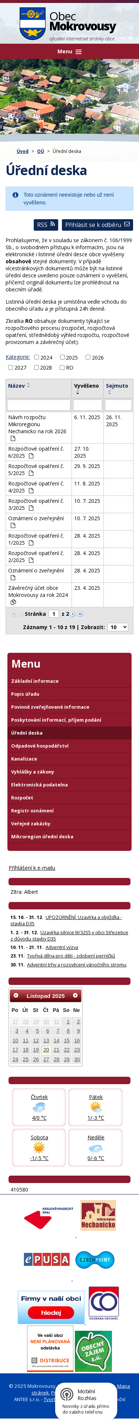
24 (15, 1059)
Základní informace (35, 681)
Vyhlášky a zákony (32, 772)
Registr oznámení (32, 811)
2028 (46, 367)
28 (26, 1022)
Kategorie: (18, 356)
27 (15, 1022)
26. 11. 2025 (114, 421)
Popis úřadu (25, 694)
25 (26, 1059)
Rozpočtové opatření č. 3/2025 (36, 504)
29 (36, 1022)
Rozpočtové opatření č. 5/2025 (36, 469)
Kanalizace (24, 759)
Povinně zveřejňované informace (50, 707)
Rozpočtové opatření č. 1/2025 (36, 539)
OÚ (40, 151)
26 (36, 1059)
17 (15, 1050)
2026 (98, 357)
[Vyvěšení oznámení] (88, 405)
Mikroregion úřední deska (42, 836)
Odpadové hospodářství (40, 746)
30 (46, 1022)
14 (56, 1040)
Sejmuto (117, 385)
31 (56, 1022)
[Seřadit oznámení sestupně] (29, 386)
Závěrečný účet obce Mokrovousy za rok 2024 (38, 594)
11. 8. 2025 (87, 483)
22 (66, 1050)
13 (46, 1040)
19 (36, 1050)
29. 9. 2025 (87, 466)
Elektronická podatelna (39, 785)
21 (56, 1050)
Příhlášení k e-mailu (32, 867)
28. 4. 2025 (87, 535)
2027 (20, 367)
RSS (46, 225)
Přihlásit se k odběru (97, 225)
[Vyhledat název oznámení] (38, 405)
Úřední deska (27, 733)
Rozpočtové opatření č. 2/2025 (36, 556)
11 (26, 1040)
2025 (72, 357)
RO (69, 367)
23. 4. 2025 (87, 587)
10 (15, 1040)
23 (77, 1050)
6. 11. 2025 (87, 417)
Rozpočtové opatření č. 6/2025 (36, 452)
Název (16, 385)
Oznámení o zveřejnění (36, 521)
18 (26, 1050)
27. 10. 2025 (82, 452)
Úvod (23, 151)
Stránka (35, 613)
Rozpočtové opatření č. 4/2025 (36, 487)
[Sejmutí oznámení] (118, 405)
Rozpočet (22, 798)
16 (77, 1040)
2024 (46, 357)
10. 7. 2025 (87, 500)
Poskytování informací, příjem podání (56, 720)
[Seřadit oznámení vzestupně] (29, 383)
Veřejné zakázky (30, 824)
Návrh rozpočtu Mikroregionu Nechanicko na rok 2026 (37, 427)
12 (36, 1040)
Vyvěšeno (86, 385)
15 (66, 1040)
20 (46, 1050)
